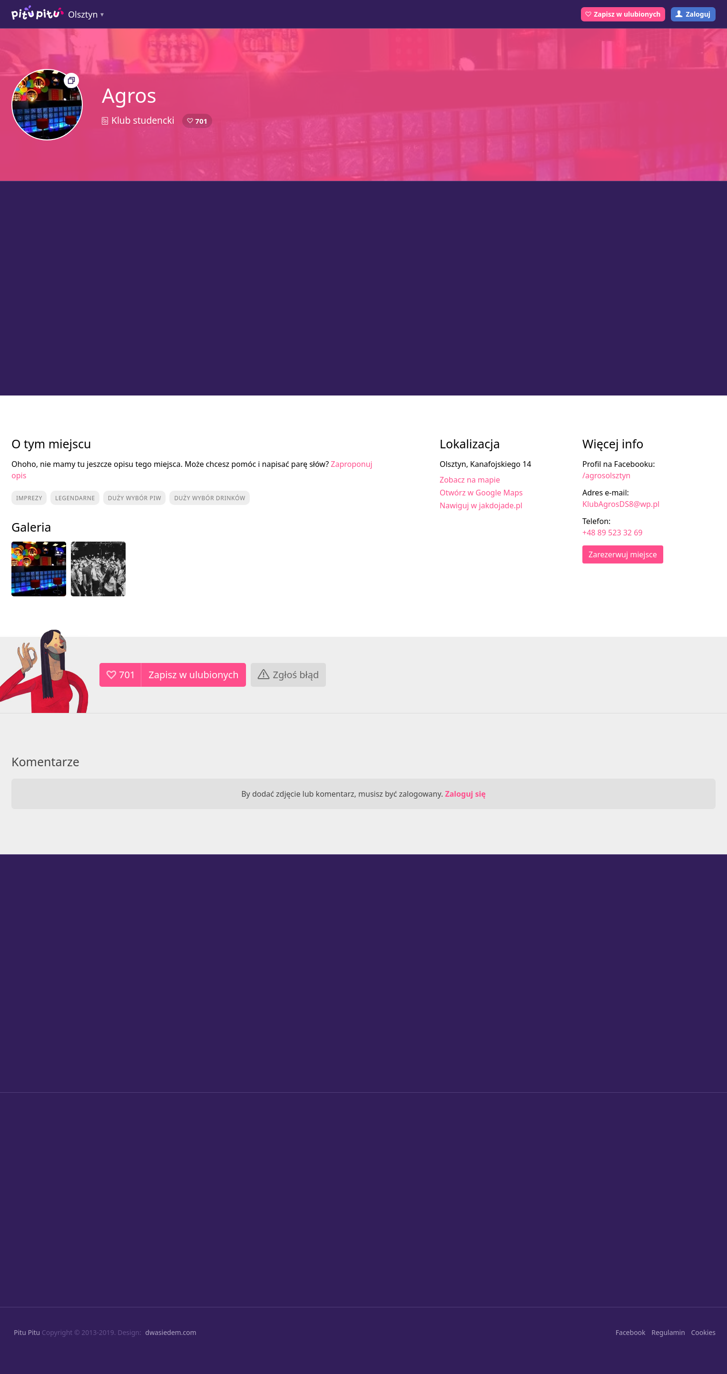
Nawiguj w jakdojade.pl (481, 505)
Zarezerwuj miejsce (623, 554)
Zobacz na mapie (470, 479)
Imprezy (29, 498)
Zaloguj (698, 14)
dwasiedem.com (170, 1332)
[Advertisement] (363, 288)
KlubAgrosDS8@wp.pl (620, 504)
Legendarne (75, 498)
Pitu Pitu (27, 1332)
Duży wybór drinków (210, 498)
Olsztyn (83, 14)
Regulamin (668, 1332)
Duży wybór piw (134, 498)
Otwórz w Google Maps (481, 492)
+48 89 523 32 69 (612, 532)
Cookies (703, 1332)
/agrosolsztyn (606, 475)
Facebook (631, 1332)
